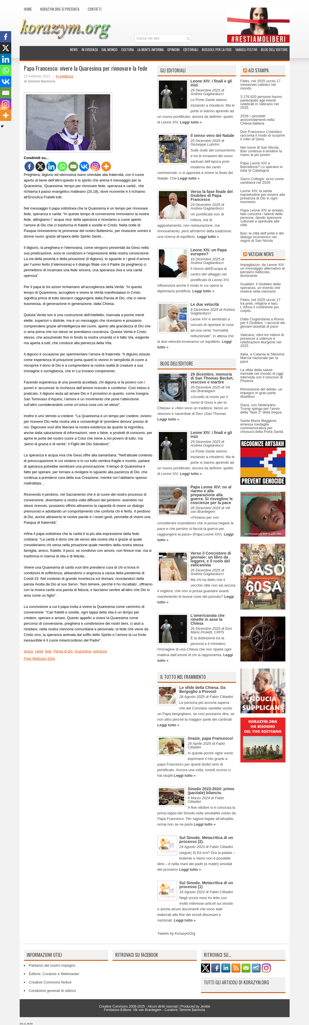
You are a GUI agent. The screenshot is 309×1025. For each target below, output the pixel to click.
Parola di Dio (63, 651)
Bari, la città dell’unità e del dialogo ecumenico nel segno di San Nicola (262, 237)
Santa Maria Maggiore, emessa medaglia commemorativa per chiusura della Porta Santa (261, 426)
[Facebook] (29, 166)
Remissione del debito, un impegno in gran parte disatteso (261, 393)
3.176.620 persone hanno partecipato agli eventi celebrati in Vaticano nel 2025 (261, 102)
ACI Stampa (258, 70)
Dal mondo (110, 49)
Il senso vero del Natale (212, 135)
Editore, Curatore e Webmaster (54, 974)
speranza (100, 651)
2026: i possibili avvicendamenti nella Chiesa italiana (257, 119)
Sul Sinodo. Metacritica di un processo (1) (206, 885)
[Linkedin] (51, 166)
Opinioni (173, 49)
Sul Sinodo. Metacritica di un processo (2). (206, 839)
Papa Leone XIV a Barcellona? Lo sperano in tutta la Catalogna (261, 167)
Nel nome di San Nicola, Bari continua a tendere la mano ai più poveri (261, 151)
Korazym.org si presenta (59, 9)
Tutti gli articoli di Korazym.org (236, 982)
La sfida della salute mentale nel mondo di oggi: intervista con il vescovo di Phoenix (262, 375)
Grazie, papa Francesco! (210, 738)
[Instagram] (95, 166)
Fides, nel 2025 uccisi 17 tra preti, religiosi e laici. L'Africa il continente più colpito (260, 305)
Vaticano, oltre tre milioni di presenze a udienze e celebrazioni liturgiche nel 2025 (262, 340)
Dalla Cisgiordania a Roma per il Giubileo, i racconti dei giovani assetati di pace (262, 322)
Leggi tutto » (191, 122)
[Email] (73, 166)
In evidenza (90, 49)
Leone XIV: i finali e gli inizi (211, 83)
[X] (40, 166)
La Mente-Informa (150, 49)
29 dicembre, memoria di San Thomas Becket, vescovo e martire (212, 378)
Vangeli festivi (246, 49)
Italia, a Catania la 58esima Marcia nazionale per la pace (262, 358)
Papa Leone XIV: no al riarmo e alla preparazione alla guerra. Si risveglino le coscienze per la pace (212, 495)
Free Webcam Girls (39, 658)
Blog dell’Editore (274, 49)
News (74, 49)
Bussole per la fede (217, 49)
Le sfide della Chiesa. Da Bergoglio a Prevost (202, 689)
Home (28, 9)
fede (48, 651)
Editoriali (190, 49)
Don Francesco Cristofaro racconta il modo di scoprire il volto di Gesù (262, 135)
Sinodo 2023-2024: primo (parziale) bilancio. (211, 791)
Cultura (127, 49)
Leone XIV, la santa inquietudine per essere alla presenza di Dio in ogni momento (262, 196)
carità (39, 651)
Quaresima (83, 651)
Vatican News (261, 254)
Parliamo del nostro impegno (52, 965)
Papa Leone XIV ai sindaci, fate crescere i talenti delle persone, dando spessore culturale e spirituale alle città (262, 217)
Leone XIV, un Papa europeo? (209, 252)
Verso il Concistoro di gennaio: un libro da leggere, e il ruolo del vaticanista (211, 559)
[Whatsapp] (62, 166)
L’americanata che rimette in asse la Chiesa (208, 619)
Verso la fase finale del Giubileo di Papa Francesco (212, 195)
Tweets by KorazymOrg (176, 933)
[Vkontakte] (84, 166)
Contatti (95, 9)
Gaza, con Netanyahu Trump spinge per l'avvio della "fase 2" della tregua (261, 408)
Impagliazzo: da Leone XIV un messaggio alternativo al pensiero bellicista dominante (262, 270)
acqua (28, 651)
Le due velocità (205, 304)
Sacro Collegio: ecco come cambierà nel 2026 (262, 181)
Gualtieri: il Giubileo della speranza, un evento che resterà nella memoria (260, 287)
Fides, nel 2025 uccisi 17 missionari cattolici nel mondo (260, 84)
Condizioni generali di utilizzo (52, 991)
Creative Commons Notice (50, 982)
